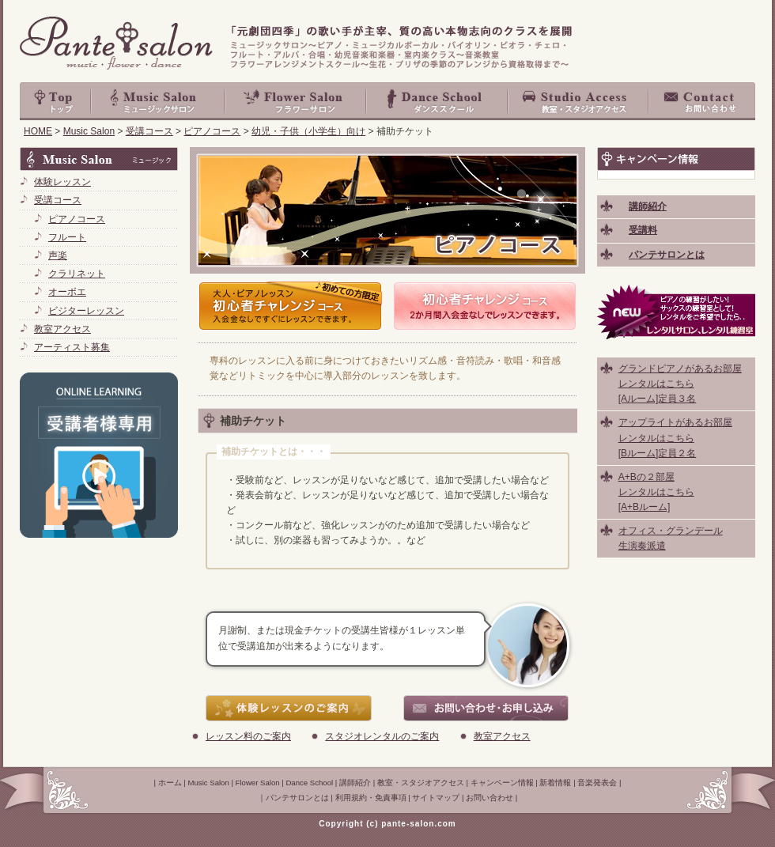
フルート (67, 237)
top (55, 101)
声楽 (57, 255)
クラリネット (76, 273)
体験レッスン (62, 181)
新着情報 (555, 782)
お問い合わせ (702, 101)
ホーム (170, 782)
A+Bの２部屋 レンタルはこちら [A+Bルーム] (656, 491)
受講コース (149, 131)
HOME (38, 131)
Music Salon (158, 101)
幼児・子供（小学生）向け (308, 131)
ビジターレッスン (86, 310)
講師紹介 (355, 782)
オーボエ (67, 291)
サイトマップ (435, 797)
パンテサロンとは (297, 797)
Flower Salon (296, 101)
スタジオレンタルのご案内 (382, 736)
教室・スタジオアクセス (578, 101)
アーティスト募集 (72, 347)
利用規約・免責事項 (370, 797)
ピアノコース (211, 131)
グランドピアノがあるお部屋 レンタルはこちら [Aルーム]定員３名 (680, 383)
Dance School (437, 101)
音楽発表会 (597, 782)
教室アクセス (502, 736)
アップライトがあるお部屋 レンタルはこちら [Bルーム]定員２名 (675, 437)
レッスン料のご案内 (248, 736)
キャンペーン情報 (502, 782)
